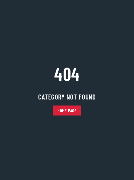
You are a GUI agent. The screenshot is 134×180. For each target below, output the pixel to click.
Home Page (67, 110)
